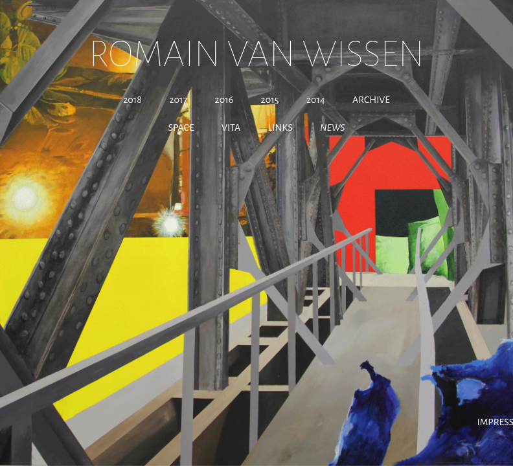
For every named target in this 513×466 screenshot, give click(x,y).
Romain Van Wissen (256, 54)
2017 (178, 99)
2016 (223, 99)
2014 (315, 99)
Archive (371, 99)
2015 (269, 99)
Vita (231, 127)
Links (280, 127)
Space (181, 127)
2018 (132, 99)
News (332, 127)
